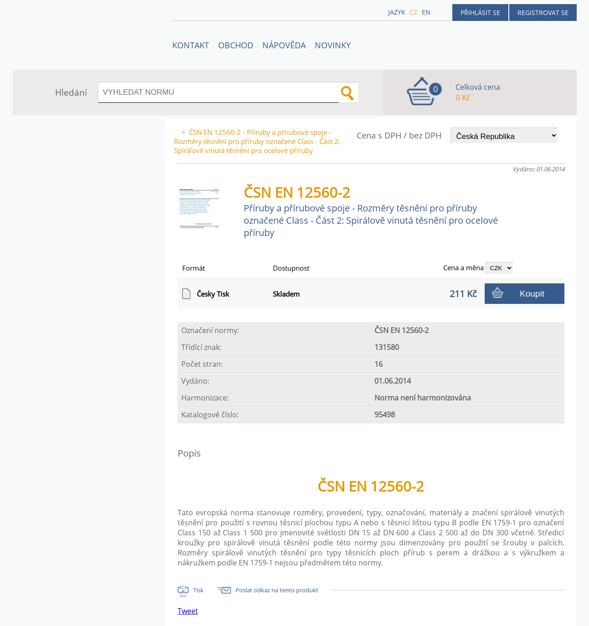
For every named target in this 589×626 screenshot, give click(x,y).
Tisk (198, 590)
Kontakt (190, 45)
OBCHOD (235, 45)
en (426, 12)
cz (413, 12)
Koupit (532, 293)
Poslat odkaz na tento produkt (277, 590)
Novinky (333, 45)
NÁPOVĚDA (284, 45)
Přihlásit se (480, 12)
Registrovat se (543, 12)
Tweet (188, 611)
